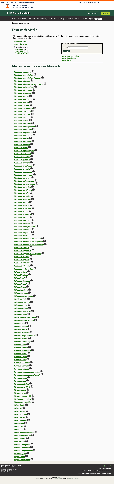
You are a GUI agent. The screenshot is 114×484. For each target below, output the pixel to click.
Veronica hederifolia (21, 363)
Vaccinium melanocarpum (24, 181)
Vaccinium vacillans (21, 257)
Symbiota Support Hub (73, 478)
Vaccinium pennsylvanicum (24, 226)
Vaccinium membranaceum (24, 184)
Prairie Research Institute (20, 5)
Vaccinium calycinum (22, 111)
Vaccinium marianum (22, 178)
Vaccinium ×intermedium (23, 269)
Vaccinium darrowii (21, 139)
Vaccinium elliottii (21, 148)
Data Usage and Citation (105, 468)
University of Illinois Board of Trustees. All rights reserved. (96, 473)
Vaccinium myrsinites (22, 187)
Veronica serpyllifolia (22, 387)
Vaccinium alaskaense (22, 72)
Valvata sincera (20, 287)
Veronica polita (20, 381)
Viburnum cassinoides (22, 402)
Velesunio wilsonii (21, 308)
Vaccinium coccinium (22, 124)
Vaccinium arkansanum (23, 90)
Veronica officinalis (21, 366)
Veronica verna (19, 393)
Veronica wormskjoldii (22, 396)
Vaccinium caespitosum (23, 108)
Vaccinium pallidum (21, 217)
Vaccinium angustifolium (23, 75)
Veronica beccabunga (22, 342)
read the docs (57, 478)
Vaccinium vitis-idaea (22, 263)
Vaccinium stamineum (22, 236)
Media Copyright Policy (70, 56)
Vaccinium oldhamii (21, 205)
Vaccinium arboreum (22, 81)
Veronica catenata (21, 348)
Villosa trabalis (19, 417)
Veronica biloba (20, 345)
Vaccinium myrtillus (21, 193)
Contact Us (97, 2)
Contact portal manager (7, 473)
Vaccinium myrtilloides (23, 190)
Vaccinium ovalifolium (22, 208)
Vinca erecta (19, 423)
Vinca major (18, 426)
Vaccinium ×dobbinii (22, 266)
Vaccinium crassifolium (23, 136)
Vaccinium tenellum (21, 248)
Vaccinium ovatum (21, 211)
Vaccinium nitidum (21, 202)
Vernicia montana (21, 326)
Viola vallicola (19, 442)
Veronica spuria (20, 390)
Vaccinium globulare (22, 160)
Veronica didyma (20, 357)
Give (91, 2)
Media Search (67, 60)
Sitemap (61, 19)
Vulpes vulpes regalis (22, 460)
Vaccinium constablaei (22, 130)
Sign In (105, 13)
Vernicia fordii (19, 323)
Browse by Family (20, 41)
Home (14, 19)
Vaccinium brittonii (21, 102)
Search (66, 51)
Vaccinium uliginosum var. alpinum (27, 254)
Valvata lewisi (19, 278)
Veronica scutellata (21, 384)
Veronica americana (21, 333)
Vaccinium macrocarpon (23, 175)
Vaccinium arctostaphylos (24, 87)
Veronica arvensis (21, 339)
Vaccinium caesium (21, 105)
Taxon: (65, 48)
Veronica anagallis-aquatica (24, 336)
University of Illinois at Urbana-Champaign (7, 6)
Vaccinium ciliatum (21, 120)
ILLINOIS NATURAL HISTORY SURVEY (11, 465)
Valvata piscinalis (20, 284)
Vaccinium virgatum (21, 260)
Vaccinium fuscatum (22, 157)
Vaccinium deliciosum (22, 142)
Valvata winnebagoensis (23, 296)
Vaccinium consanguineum (24, 127)
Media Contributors (69, 58)
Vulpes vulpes (19, 457)
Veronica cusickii (20, 354)
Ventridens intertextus (22, 311)
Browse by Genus (20, 44)
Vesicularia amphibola (22, 399)
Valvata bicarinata (21, 275)
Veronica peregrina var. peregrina (26, 372)
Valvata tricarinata (21, 290)
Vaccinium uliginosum (22, 251)
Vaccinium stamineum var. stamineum (28, 245)
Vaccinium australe (21, 96)
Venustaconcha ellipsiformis (25, 317)
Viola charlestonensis (22, 436)
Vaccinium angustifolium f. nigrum (27, 78)
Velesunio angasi (20, 305)
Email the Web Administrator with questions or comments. (96, 470)
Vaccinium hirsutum (22, 163)
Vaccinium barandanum (23, 99)
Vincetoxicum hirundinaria (24, 433)
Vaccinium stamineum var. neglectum (28, 242)
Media (31, 19)
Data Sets (52, 19)
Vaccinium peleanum (22, 224)
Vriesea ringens (20, 454)
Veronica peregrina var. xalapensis (27, 375)
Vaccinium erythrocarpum (24, 151)
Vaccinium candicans (22, 114)
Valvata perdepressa (22, 281)
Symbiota (60, 477)
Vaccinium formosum (22, 154)
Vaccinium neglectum (22, 199)
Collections (22, 19)
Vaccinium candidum (22, 117)
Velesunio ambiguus (22, 302)
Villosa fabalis (19, 405)
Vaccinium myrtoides (22, 196)
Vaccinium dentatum (22, 145)
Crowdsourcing (42, 19)
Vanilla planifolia (20, 299)
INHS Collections (84, 2)
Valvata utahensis (21, 293)
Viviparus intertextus (22, 448)
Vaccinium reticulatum (22, 229)
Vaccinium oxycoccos (22, 214)
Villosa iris (18, 408)
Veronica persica (20, 378)
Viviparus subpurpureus (23, 451)
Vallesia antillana (20, 272)
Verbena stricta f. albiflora (24, 320)
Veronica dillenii (20, 360)
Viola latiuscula (20, 439)
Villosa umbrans (20, 420)
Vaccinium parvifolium (22, 220)
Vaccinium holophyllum (23, 166)
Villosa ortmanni (20, 414)
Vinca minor (18, 429)
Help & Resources (72, 19)
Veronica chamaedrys (22, 351)
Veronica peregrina (21, 369)
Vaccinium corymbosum (23, 133)
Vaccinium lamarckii (22, 169)
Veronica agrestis (20, 329)
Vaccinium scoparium (22, 233)
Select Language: (89, 19)
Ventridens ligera (20, 314)
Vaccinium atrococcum (23, 93)
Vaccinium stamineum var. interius (27, 239)
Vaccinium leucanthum (23, 172)
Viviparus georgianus (22, 445)
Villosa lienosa (19, 411)
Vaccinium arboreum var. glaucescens (28, 84)
